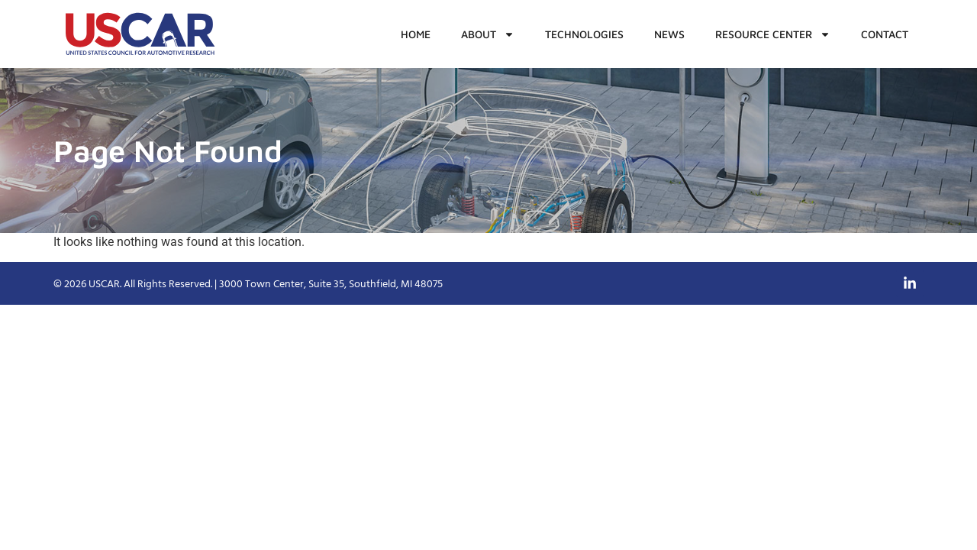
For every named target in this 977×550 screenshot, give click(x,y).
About (487, 34)
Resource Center (772, 34)
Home (415, 34)
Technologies (584, 34)
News (669, 34)
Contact (884, 34)
